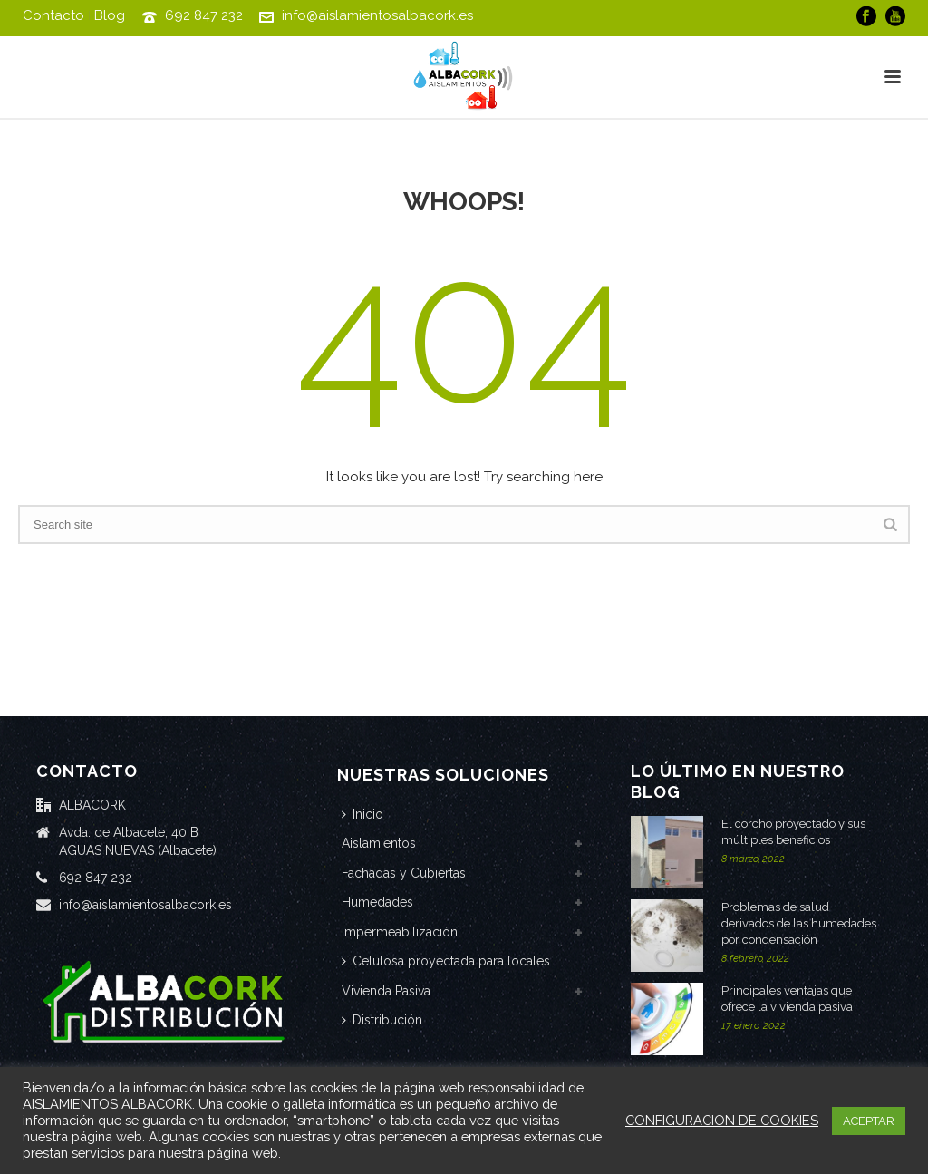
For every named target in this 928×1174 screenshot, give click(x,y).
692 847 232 (204, 15)
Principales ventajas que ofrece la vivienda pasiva (787, 999)
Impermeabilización (400, 932)
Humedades (377, 902)
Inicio (362, 814)
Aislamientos (379, 843)
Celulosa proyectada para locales (446, 961)
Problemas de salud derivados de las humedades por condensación (798, 923)
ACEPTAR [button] (868, 1121)
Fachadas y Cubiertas (404, 873)
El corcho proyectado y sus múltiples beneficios (793, 832)
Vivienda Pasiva (386, 991)
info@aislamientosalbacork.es (377, 15)
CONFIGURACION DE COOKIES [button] (721, 1120)
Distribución (382, 1020)
